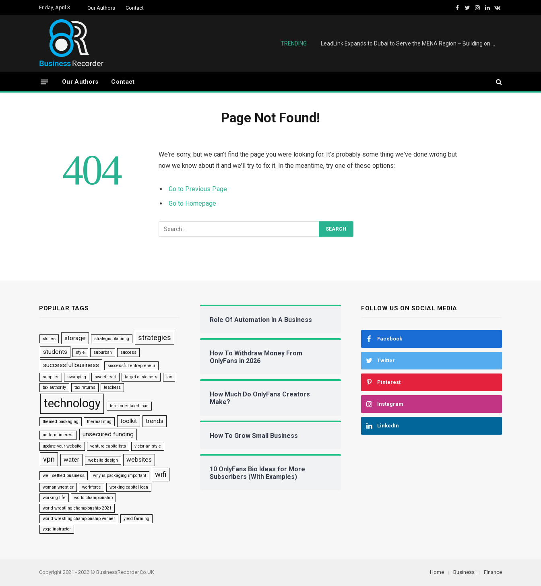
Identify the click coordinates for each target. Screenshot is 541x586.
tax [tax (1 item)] (169, 377)
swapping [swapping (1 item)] (76, 377)
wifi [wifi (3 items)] (160, 474)
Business (464, 572)
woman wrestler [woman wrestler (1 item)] (58, 487)
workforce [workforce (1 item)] (91, 487)
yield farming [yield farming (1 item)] (136, 518)
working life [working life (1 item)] (54, 497)
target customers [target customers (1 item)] (141, 377)
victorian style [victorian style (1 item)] (147, 446)
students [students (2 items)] (55, 351)
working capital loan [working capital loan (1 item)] (128, 487)
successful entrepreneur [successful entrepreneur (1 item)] (131, 365)
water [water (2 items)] (71, 459)
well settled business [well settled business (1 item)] (64, 475)
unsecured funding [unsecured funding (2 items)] (108, 434)
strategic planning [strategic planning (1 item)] (111, 338)
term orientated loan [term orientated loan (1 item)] (129, 406)
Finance (493, 572)
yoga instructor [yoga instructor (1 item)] (57, 529)
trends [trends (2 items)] (154, 421)
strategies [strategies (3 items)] (154, 337)
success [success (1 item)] (128, 352)
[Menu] (44, 81)
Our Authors (101, 8)
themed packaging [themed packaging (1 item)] (60, 421)
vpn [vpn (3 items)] (49, 459)
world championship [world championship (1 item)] (93, 497)
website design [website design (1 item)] (103, 460)
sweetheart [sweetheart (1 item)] (105, 377)
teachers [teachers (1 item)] (112, 387)
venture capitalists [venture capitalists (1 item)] (108, 446)
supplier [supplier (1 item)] (51, 377)
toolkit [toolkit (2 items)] (128, 421)
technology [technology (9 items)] (72, 403)
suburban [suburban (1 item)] (102, 352)
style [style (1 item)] (80, 352)
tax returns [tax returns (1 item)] (84, 387)
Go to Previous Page (198, 189)
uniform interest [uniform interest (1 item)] (58, 434)
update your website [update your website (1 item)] (62, 446)
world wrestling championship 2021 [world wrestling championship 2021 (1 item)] (77, 508)
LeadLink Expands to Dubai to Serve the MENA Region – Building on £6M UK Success (411, 43)
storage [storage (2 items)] (75, 338)
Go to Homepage (192, 203)
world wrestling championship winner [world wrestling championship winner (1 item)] (79, 518)
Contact (135, 8)
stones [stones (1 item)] (49, 338)
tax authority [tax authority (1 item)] (54, 387)
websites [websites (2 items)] (139, 459)
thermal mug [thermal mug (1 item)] (99, 421)
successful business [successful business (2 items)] (71, 365)
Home (437, 572)
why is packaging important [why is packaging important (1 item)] (119, 475)
